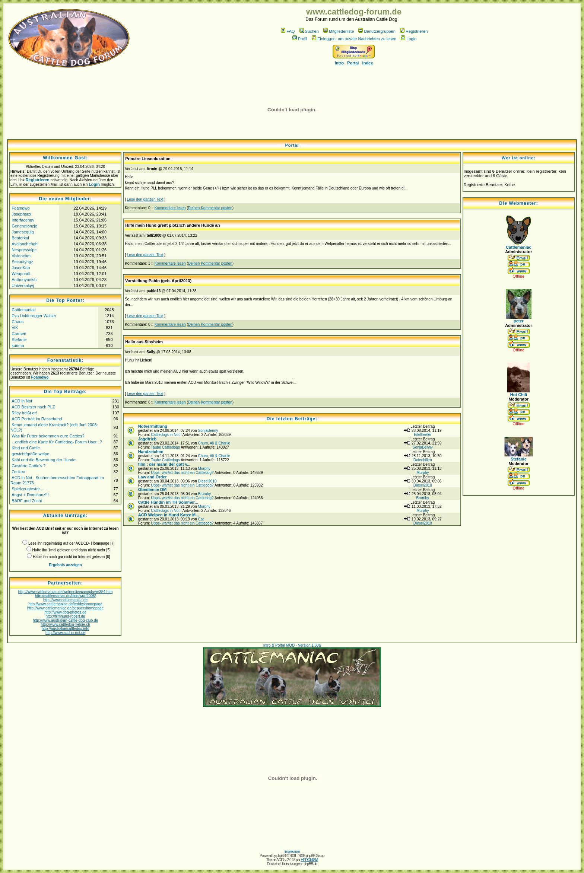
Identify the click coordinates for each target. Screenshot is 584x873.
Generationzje (24, 226)
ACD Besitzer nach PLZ (33, 407)
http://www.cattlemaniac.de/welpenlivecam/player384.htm (65, 592)
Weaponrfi (21, 273)
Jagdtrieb (147, 439)
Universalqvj (23, 285)
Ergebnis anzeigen (65, 565)
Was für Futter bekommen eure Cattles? (48, 436)
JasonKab (21, 267)
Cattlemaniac (23, 310)
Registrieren (414, 31)
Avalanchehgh (25, 244)
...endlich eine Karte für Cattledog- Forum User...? (57, 442)
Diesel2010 (207, 481)
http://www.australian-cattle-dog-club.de (65, 620)
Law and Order (152, 477)
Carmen (19, 333)
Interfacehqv (23, 220)
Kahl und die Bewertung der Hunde (43, 460)
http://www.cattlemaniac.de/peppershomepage (65, 608)
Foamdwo (20, 208)
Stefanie (19, 339)
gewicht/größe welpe (30, 454)
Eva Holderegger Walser (34, 315)
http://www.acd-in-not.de (65, 633)
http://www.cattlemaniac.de (65, 600)
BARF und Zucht (27, 500)
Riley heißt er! (24, 413)
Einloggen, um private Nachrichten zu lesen (354, 38)
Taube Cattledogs (165, 447)
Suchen (309, 31)
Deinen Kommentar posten (210, 208)
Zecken (18, 471)
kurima (18, 345)
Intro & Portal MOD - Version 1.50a (292, 645)
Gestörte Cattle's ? (28, 465)
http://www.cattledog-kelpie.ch (65, 624)
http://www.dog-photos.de (65, 612)
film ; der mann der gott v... (164, 464)
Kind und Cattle (25, 448)
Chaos (17, 321)
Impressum (292, 852)
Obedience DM (152, 489)
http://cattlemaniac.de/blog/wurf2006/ (65, 596)
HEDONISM (309, 860)
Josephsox (21, 214)
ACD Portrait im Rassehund (37, 419)
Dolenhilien (422, 460)
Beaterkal (20, 238)
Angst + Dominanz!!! (30, 495)
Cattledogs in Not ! (166, 435)
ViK (15, 327)
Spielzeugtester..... (28, 489)
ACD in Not (22, 401)
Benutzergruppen (376, 31)
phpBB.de (310, 864)
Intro (339, 63)
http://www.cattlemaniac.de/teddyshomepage (65, 604)
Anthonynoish (24, 279)
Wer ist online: (519, 158)
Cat (201, 519)
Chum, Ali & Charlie (214, 443)
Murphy (204, 468)
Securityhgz (22, 261)
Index (367, 63)
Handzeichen (151, 451)
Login (408, 38)
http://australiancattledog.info (65, 629)
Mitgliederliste (338, 31)
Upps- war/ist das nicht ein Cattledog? (182, 473)
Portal (353, 63)
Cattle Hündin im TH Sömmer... (168, 502)
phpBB (281, 856)
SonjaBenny (208, 430)
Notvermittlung (152, 426)
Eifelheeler (422, 435)
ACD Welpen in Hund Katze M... (168, 515)
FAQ (288, 31)
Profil (299, 38)
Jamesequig (23, 232)
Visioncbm (21, 256)
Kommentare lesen (170, 208)
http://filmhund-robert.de (65, 616)
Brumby (204, 494)
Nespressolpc (24, 250)
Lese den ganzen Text (145, 199)
